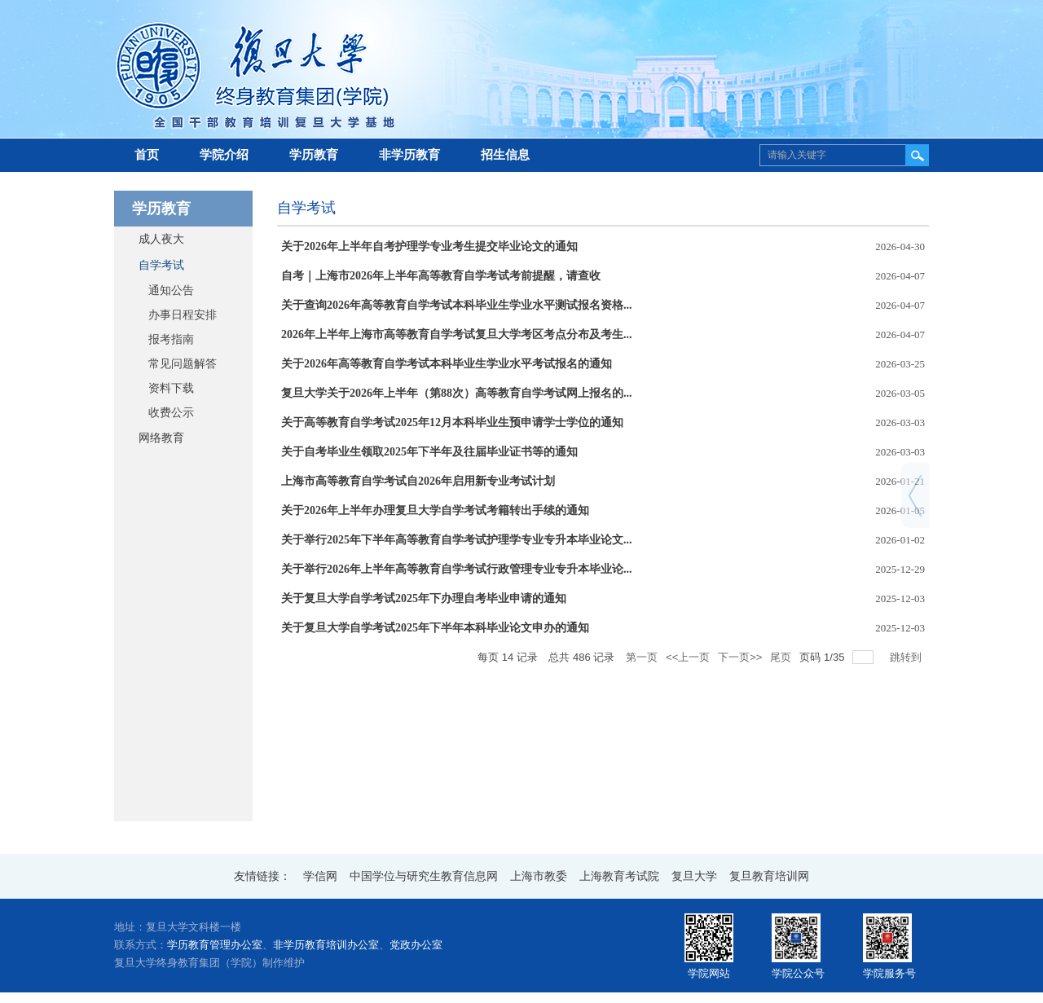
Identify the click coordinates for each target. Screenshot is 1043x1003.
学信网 (320, 876)
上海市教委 (538, 876)
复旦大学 (694, 876)
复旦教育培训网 (769, 876)
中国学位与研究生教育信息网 (424, 876)
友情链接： (262, 876)
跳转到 (907, 657)
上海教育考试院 (619, 876)
